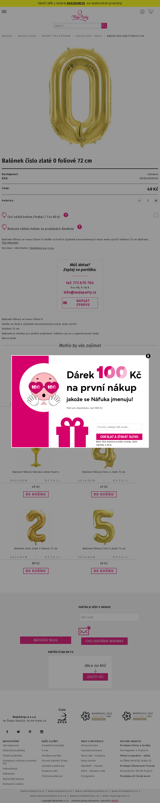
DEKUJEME (74, 3)
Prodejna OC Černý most (135, 776)
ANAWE (115, 800)
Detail (53, 480)
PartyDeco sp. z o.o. (42, 248)
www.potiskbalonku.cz (84, 795)
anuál (99, 765)
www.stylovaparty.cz (116, 795)
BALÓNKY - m (88, 765)
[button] (36, 494)
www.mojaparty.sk (60, 791)
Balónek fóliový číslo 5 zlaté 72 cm (104, 548)
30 (83, 3)
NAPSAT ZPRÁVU (83, 303)
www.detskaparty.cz (125, 791)
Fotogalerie (88, 776)
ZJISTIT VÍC (95, 677)
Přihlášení (142, 11)
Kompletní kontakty (53, 745)
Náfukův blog (46, 640)
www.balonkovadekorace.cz (48, 795)
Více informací (10, 242)
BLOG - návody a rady (93, 770)
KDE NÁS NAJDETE (130, 741)
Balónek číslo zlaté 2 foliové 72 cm (35, 548)
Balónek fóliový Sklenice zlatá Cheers (35, 471)
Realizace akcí (50, 770)
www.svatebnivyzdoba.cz (91, 791)
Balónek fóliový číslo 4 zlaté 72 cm (103, 471)
